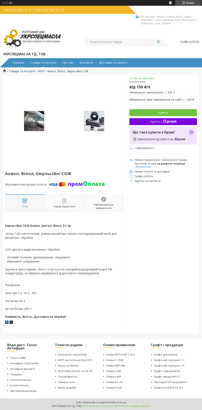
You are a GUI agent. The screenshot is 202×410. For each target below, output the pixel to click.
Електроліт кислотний (72, 354)
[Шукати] (158, 42)
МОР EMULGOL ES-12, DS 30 (75, 371)
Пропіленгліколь (20, 380)
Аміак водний (67, 387)
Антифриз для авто (22, 369)
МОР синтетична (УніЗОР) (74, 360)
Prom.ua (121, 402)
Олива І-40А (113, 376)
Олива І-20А (113, 371)
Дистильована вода (23, 391)
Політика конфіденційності (134, 406)
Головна (18, 62)
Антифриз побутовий (24, 363)
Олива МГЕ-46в (115, 365)
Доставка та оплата (113, 62)
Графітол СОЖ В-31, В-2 (168, 387)
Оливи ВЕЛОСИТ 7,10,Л (120, 354)
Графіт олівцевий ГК (167, 371)
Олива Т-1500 (114, 360)
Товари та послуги (43, 62)
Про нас (67, 62)
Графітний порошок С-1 (169, 360)
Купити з (163, 121)
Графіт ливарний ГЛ (167, 376)
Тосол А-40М (18, 358)
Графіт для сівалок (166, 354)
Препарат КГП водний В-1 (170, 382)
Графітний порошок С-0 (169, 365)
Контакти (86, 62)
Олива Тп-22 (114, 387)
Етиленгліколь (19, 385)
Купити (163, 112)
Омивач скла (66, 382)
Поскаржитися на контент (99, 406)
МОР (41, 71)
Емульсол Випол (68, 365)
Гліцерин (16, 374)
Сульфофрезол (67, 376)
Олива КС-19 (114, 382)
